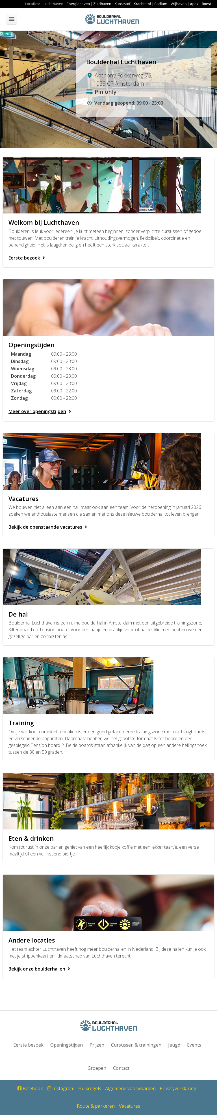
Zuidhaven (102, 4)
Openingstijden (66, 1045)
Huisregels (89, 1088)
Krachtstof (142, 4)
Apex (194, 4)
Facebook (30, 1088)
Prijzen (97, 1045)
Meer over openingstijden (40, 411)
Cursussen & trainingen (136, 1045)
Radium (160, 4)
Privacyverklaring (178, 1088)
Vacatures (129, 1106)
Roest (206, 4)
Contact (121, 1068)
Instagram (60, 1088)
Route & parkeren (96, 1106)
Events (194, 1045)
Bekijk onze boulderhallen (40, 969)
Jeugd (174, 1045)
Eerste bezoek (27, 258)
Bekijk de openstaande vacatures (48, 527)
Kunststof (122, 4)
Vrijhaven (179, 4)
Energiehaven (78, 4)
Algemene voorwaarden (130, 1088)
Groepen (97, 1068)
